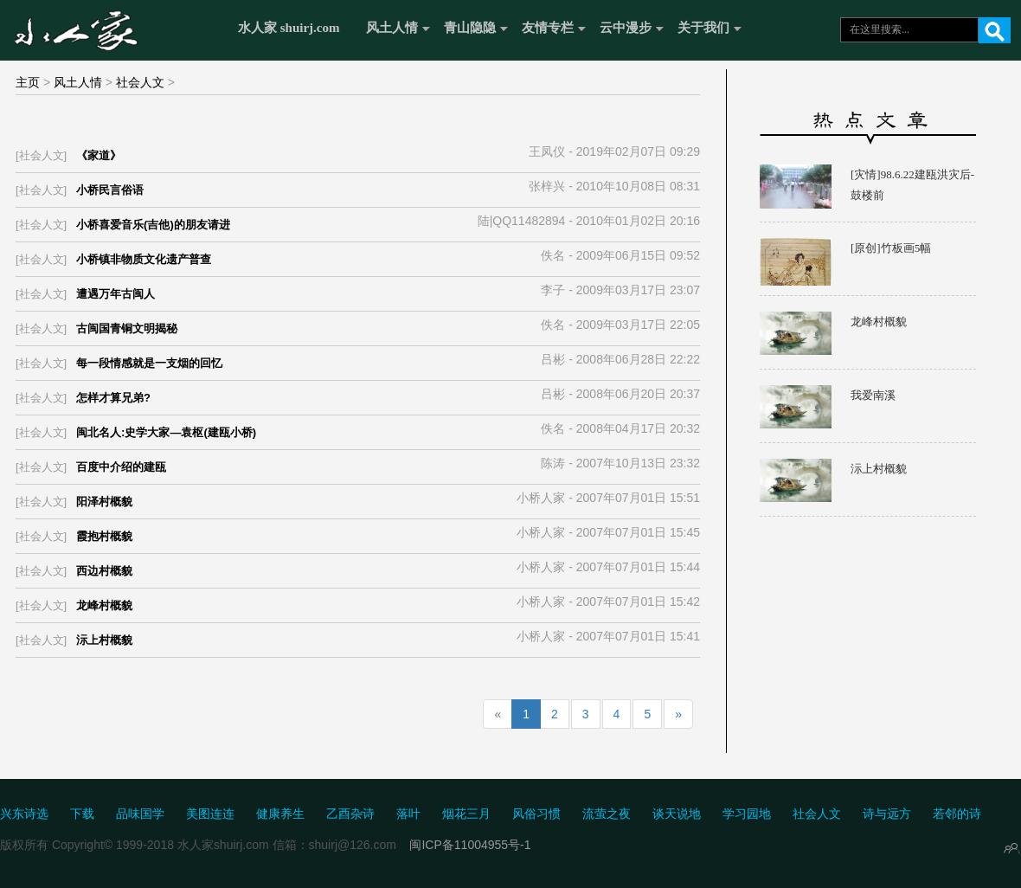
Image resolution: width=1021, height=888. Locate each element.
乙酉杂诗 (350, 814)
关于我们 (703, 28)
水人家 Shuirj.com (114, 28)
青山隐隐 (470, 28)
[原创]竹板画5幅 (891, 247)
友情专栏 (548, 28)
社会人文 (140, 82)
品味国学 (140, 814)
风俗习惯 (536, 814)
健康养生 (280, 814)
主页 (28, 82)
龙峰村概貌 (879, 321)
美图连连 (210, 814)
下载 (82, 814)
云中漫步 (626, 28)
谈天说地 (676, 814)
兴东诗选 (24, 814)
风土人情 (392, 28)
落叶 (408, 814)
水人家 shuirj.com (289, 28)
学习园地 (746, 814)
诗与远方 (887, 814)
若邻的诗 (957, 814)
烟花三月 (466, 814)
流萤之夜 (606, 814)
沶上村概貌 (879, 468)
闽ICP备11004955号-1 (469, 845)
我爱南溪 (873, 395)
